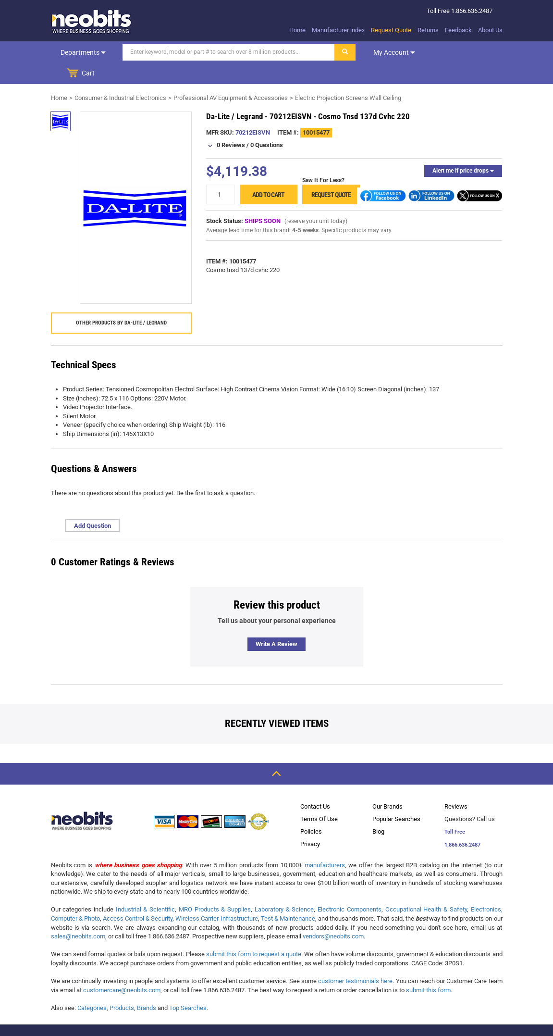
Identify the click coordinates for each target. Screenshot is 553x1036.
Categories (92, 986)
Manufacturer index (338, 30)
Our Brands (387, 785)
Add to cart (268, 173)
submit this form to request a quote (254, 932)
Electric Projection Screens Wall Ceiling (348, 76)
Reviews (455, 785)
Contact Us (315, 785)
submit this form (428, 969)
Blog (378, 810)
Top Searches (188, 986)
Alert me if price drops (463, 149)
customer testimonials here (355, 959)
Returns (428, 30)
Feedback (458, 30)
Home (297, 30)
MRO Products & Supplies (215, 888)
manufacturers (325, 844)
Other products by (121, 302)
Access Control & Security (137, 897)
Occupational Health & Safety (426, 888)
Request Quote (391, 30)
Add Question (92, 504)
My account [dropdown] (393, 52)
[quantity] (220, 173)
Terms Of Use (319, 797)
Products (122, 986)
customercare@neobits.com (121, 969)
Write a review (276, 622)
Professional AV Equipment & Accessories (230, 76)
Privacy (310, 822)
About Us (490, 30)
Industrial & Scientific (145, 888)
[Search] (227, 52)
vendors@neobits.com (333, 915)
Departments (82, 52)
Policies (311, 810)
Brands (146, 986)
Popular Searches (396, 797)
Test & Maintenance (288, 897)
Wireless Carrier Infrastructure (216, 897)
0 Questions (266, 123)
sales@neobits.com (78, 915)
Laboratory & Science (284, 888)
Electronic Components (349, 888)
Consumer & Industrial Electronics (120, 76)
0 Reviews (231, 123)
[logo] (92, 21)
